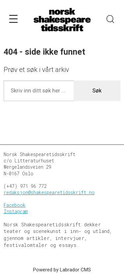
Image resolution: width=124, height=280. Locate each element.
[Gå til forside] (62, 20)
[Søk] (110, 19)
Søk (97, 90)
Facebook (14, 205)
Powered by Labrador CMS (62, 270)
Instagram (15, 211)
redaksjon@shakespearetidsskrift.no (49, 193)
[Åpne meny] (13, 20)
